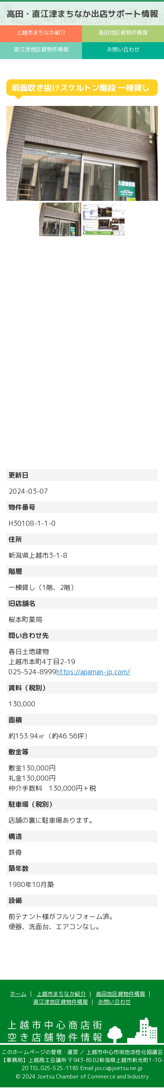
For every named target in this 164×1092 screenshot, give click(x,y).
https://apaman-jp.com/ (93, 671)
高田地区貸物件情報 (123, 32)
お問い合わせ (123, 49)
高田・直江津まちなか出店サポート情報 (82, 13)
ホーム (18, 993)
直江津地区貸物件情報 (41, 49)
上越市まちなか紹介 (41, 32)
